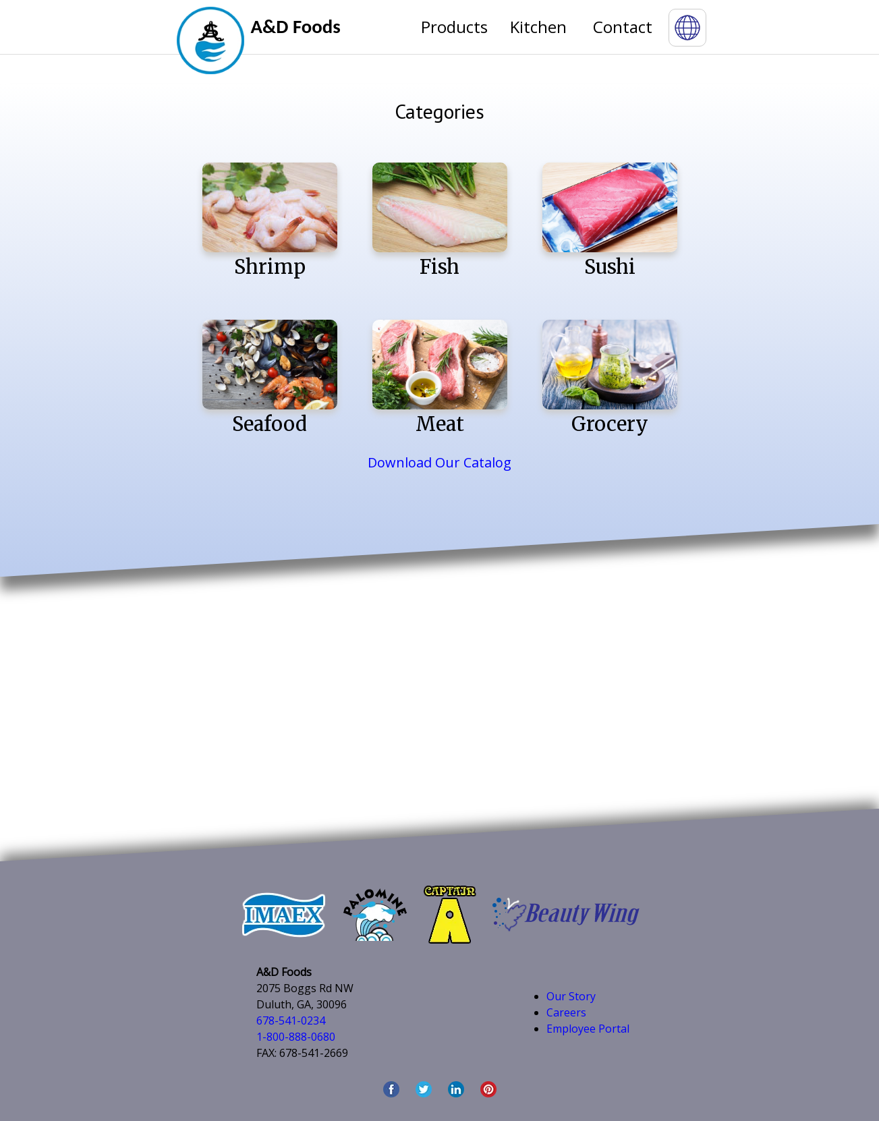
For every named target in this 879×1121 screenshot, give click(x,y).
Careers (566, 1012)
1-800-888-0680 (295, 1036)
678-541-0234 (290, 1020)
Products (454, 27)
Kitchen (538, 27)
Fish (439, 221)
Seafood (269, 378)
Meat (439, 378)
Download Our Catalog (439, 462)
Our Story (571, 996)
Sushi (609, 221)
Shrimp (269, 221)
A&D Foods (296, 26)
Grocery (609, 378)
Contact (622, 27)
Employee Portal (587, 1028)
